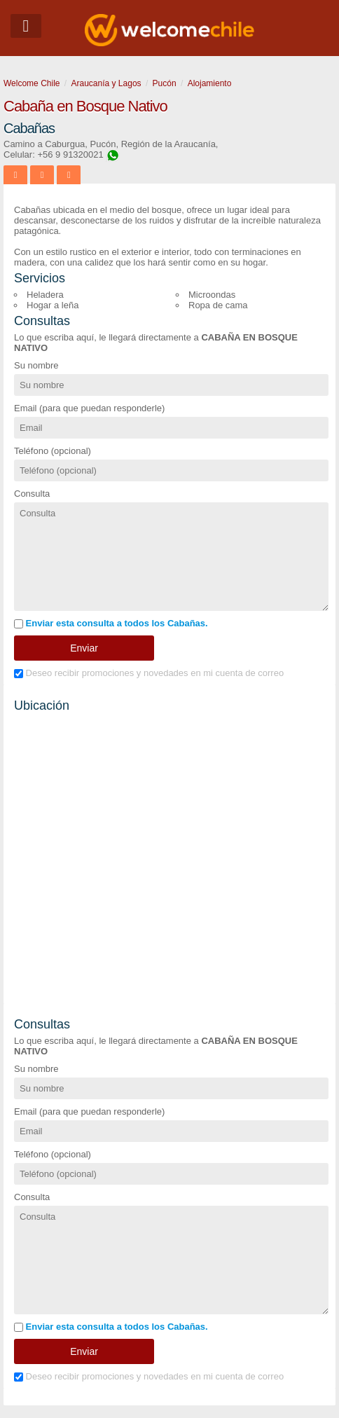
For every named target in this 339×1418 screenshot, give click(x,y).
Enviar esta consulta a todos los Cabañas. (111, 623)
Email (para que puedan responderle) (89, 408)
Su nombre (36, 365)
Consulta (32, 493)
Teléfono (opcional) (52, 451)
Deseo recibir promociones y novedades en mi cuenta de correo (149, 673)
